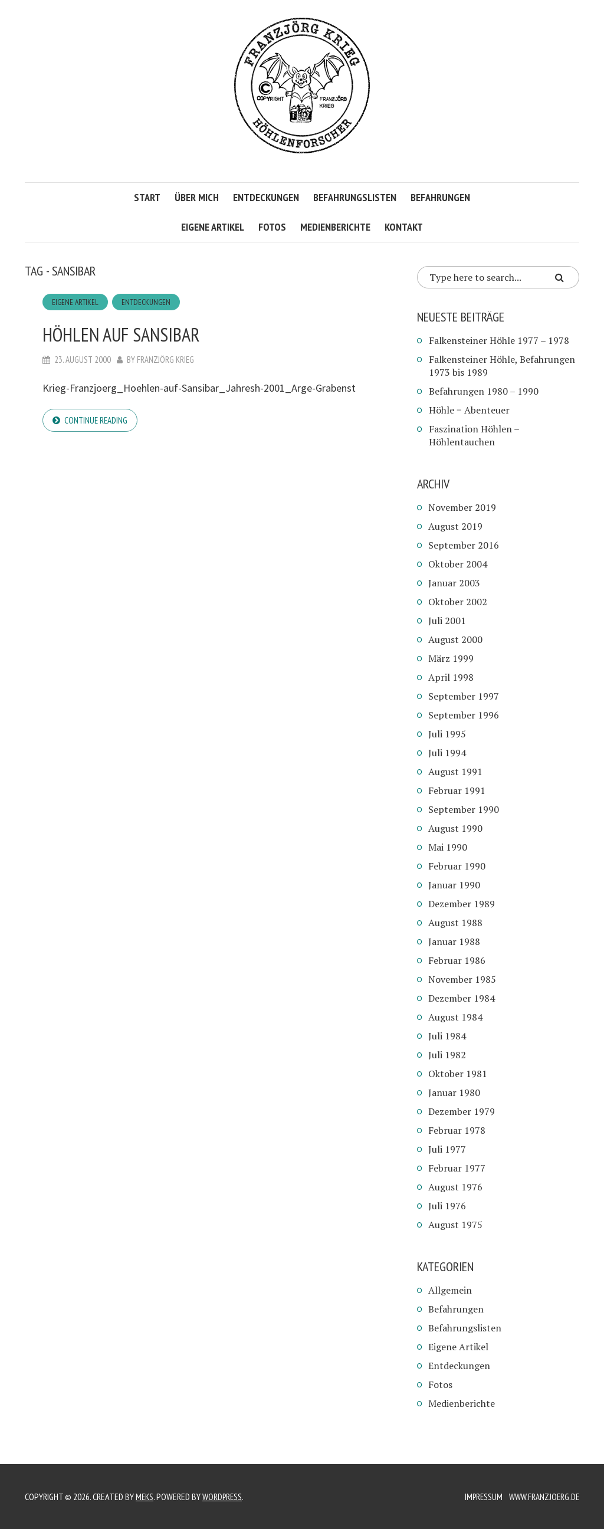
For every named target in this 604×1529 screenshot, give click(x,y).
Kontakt (404, 227)
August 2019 (455, 526)
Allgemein (450, 1290)
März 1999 (451, 658)
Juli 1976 (447, 1205)
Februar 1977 (456, 1167)
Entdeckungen (266, 197)
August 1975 (455, 1224)
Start (147, 197)
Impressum (479, 1496)
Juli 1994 (447, 752)
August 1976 (455, 1186)
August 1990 (455, 828)
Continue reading (97, 421)
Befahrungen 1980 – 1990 (484, 391)
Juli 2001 (447, 620)
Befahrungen (440, 197)
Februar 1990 (456, 865)
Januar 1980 (454, 1092)
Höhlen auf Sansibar (142, 333)
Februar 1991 (456, 790)
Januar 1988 (454, 941)
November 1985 (462, 979)
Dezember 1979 (461, 1111)
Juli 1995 (447, 733)
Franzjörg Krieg (166, 360)
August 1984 (455, 1016)
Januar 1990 (454, 884)
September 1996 (463, 714)
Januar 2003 (454, 582)
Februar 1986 (456, 960)
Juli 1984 (447, 1035)
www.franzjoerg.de (542, 1496)
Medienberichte (335, 227)
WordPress (224, 1496)
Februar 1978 (456, 1130)
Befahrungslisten (354, 197)
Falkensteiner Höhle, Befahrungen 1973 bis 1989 (502, 366)
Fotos (272, 227)
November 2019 (462, 507)
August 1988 (455, 922)
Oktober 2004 (457, 563)
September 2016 (463, 545)
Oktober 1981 (457, 1073)
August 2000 (455, 639)
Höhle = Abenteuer (469, 409)
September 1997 (463, 696)
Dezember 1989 (461, 903)
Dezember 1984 (461, 998)
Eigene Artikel (212, 227)
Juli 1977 (447, 1149)
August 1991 (455, 771)
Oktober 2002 (457, 601)
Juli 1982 (447, 1054)
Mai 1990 (447, 847)
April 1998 (451, 677)
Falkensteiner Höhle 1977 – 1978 (499, 340)
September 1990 (463, 809)
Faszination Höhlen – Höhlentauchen (474, 435)
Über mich (197, 197)
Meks (145, 1496)
